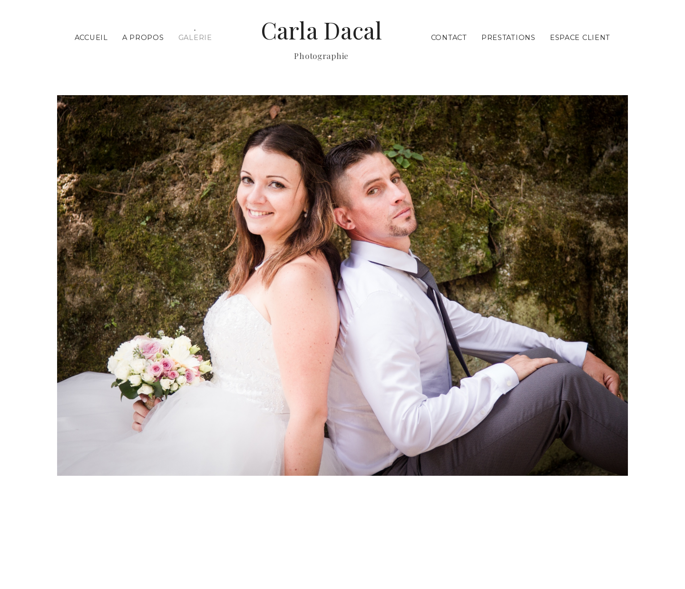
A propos (143, 37)
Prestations (508, 37)
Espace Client (580, 37)
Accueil (91, 37)
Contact (449, 37)
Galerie (195, 37)
